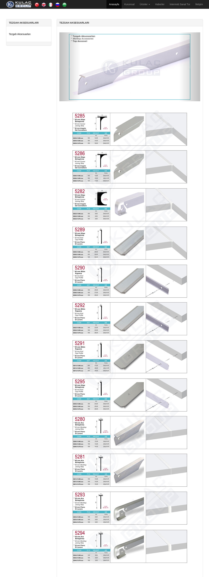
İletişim (199, 4)
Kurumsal (129, 4)
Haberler (159, 4)
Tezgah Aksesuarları (20, 34)
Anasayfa (114, 4)
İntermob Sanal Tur (180, 4)
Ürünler (145, 4)
